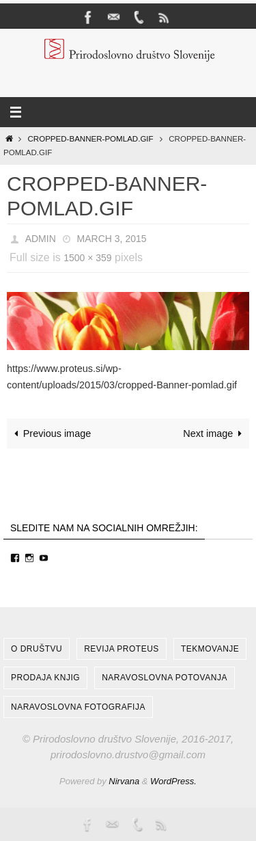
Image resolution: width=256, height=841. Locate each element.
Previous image (50, 433)
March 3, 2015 (112, 238)
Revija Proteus (121, 649)
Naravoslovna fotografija (78, 707)
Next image (214, 433)
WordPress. (173, 781)
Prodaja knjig (45, 677)
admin (40, 238)
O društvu (36, 649)
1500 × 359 (87, 257)
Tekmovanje (210, 649)
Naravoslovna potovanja (164, 677)
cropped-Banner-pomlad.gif (91, 139)
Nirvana (124, 781)
